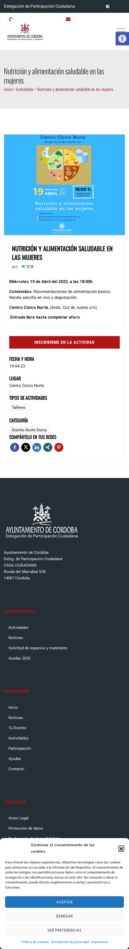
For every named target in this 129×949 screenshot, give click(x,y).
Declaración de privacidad (70, 942)
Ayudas (14, 758)
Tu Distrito (17, 728)
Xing (47, 447)
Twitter (25, 447)
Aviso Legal (18, 818)
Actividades (18, 627)
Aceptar (64, 902)
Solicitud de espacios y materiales (37, 648)
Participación (19, 748)
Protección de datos (25, 828)
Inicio (13, 707)
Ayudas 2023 (19, 658)
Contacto (16, 769)
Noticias (15, 637)
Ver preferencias (64, 930)
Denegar (64, 916)
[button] (122, 38)
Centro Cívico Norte (26, 385)
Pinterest (58, 447)
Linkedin (36, 447)
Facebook (14, 447)
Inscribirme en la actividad (64, 342)
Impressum (99, 942)
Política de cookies (35, 942)
